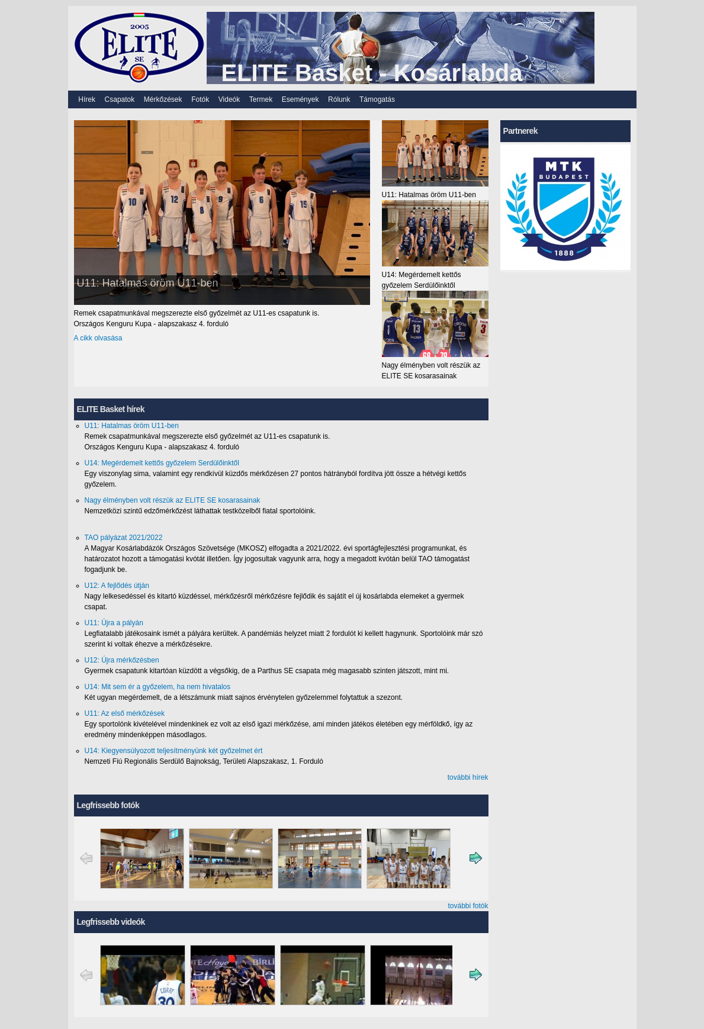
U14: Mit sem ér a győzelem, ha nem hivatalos (158, 687)
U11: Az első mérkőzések (125, 713)
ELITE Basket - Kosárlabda (372, 73)
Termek (260, 99)
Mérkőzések (163, 99)
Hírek (86, 99)
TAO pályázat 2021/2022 (124, 537)
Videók (229, 99)
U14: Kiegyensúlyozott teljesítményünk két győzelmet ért (174, 751)
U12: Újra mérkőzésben (122, 660)
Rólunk (339, 99)
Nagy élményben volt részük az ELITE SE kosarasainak (173, 500)
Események (300, 99)
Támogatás (377, 99)
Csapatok (120, 99)
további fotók (468, 906)
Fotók (200, 99)
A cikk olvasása (98, 338)
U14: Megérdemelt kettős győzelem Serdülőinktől (162, 463)
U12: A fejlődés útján (117, 585)
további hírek (468, 777)
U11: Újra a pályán (114, 623)
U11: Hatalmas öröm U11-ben (147, 283)
